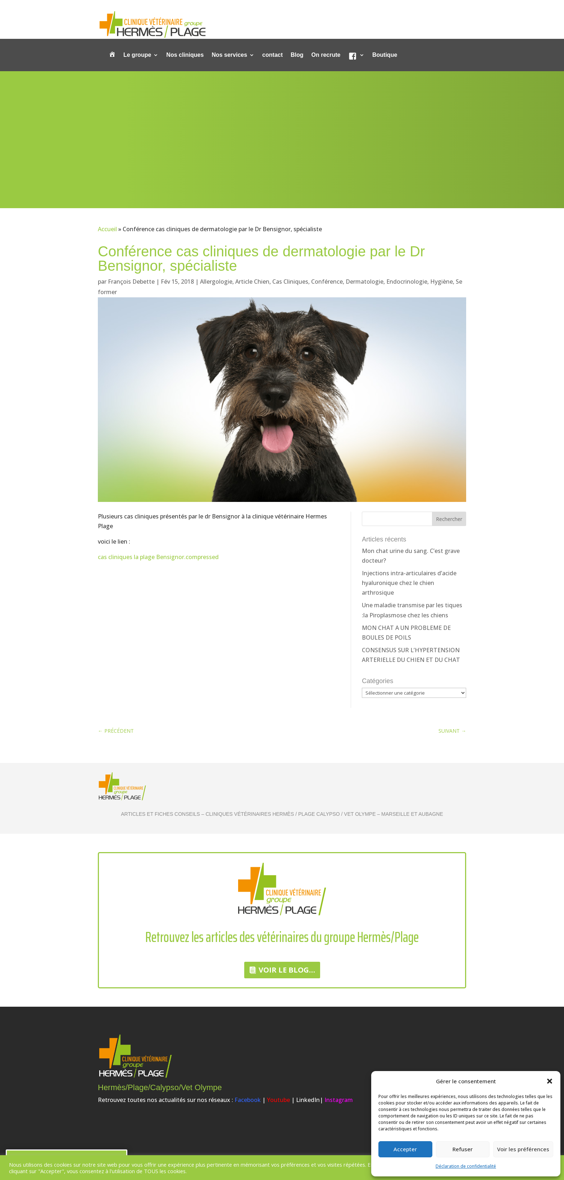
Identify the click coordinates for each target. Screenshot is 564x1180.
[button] (549, 1081)
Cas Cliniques (290, 281)
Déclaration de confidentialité (466, 1166)
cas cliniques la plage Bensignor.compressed (158, 557)
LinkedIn (308, 1100)
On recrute (326, 55)
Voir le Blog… (287, 970)
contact (272, 55)
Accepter (405, 1149)
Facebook (248, 1100)
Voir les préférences (523, 1149)
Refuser (462, 1149)
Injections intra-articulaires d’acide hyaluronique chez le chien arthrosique (409, 582)
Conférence (327, 281)
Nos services (229, 55)
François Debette (131, 281)
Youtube (278, 1100)
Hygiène (441, 281)
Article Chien (252, 281)
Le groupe (137, 55)
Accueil (107, 229)
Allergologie (216, 281)
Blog (297, 55)
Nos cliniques (185, 55)
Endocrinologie (406, 281)
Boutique (384, 55)
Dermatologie (364, 281)
